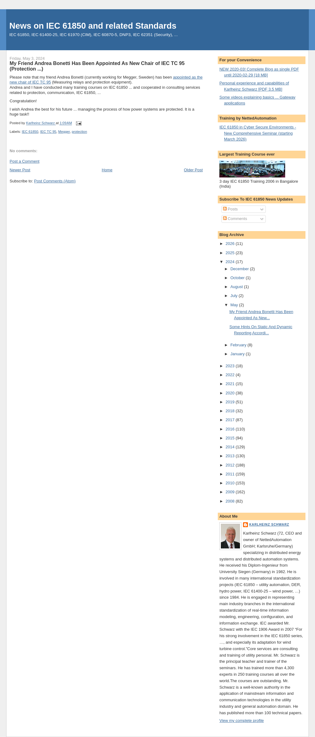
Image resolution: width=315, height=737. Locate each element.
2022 (230, 375)
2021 (230, 383)
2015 (230, 438)
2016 (230, 429)
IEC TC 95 (48, 131)
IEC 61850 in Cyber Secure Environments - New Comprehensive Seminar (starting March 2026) (257, 133)
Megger (64, 131)
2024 (230, 261)
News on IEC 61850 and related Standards (92, 26)
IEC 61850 (30, 131)
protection (79, 131)
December (240, 269)
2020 (230, 393)
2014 (230, 447)
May (234, 305)
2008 (230, 501)
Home (107, 170)
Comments (235, 218)
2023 (230, 366)
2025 (230, 252)
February (239, 345)
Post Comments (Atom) (55, 181)
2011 (230, 474)
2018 (230, 411)
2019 (230, 402)
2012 (230, 465)
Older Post (193, 170)
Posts (230, 209)
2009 (230, 492)
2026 (230, 243)
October (238, 277)
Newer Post (20, 170)
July (234, 295)
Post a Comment (24, 161)
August (237, 286)
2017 (230, 419)
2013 (230, 456)
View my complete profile (241, 720)
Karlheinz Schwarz (269, 524)
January (238, 354)
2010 (230, 483)
